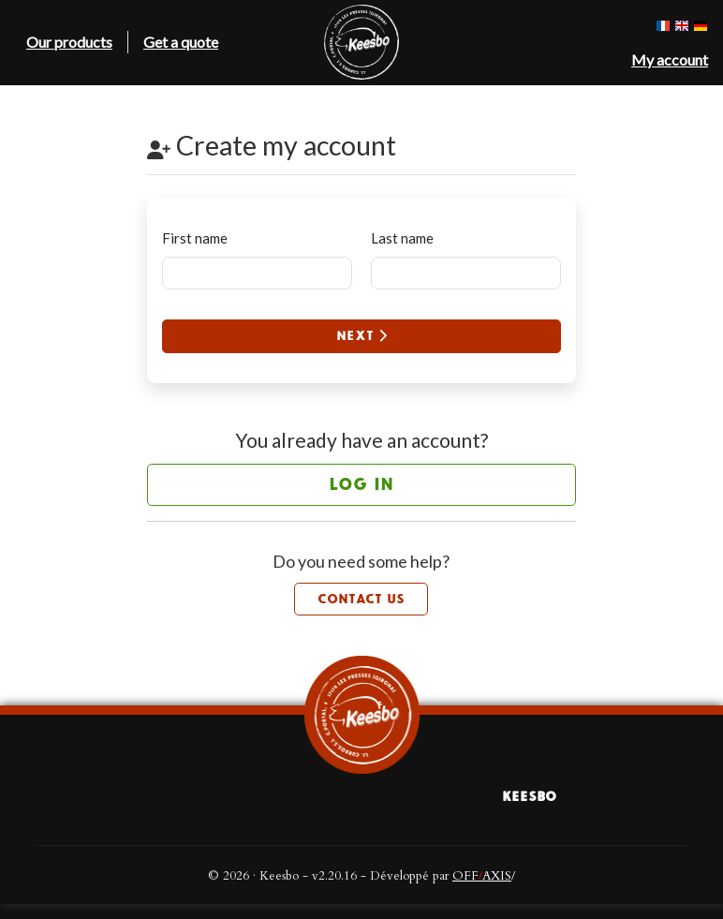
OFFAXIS (481, 875)
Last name (402, 238)
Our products (69, 42)
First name (195, 238)
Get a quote (180, 42)
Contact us (361, 599)
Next (361, 336)
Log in (361, 484)
